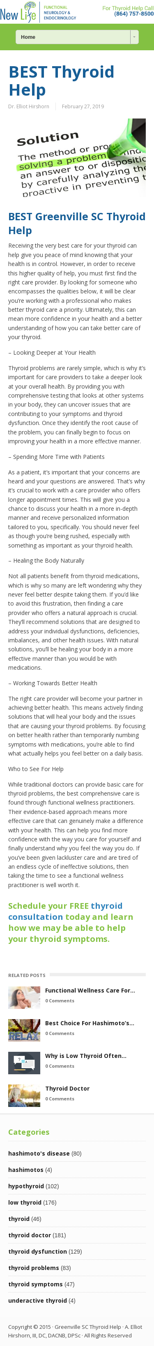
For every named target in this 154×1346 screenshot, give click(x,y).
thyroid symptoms (35, 1284)
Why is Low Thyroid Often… (85, 1056)
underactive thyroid (37, 1300)
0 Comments (59, 1000)
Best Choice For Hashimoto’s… (89, 1023)
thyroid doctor (29, 1235)
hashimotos (26, 1170)
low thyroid (24, 1202)
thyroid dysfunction (37, 1251)
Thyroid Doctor (67, 1088)
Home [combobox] (28, 37)
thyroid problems (33, 1268)
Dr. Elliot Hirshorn (28, 106)
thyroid (19, 1219)
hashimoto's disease (39, 1153)
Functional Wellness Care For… (90, 990)
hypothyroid (26, 1186)
